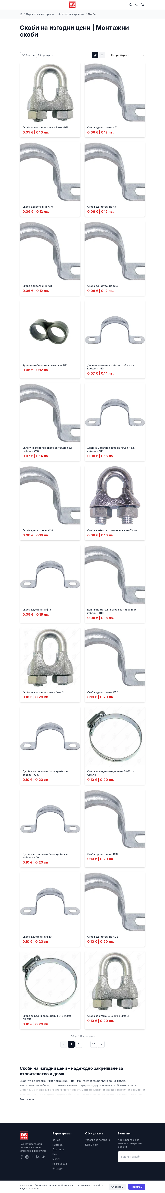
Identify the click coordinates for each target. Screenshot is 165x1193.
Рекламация (59, 1163)
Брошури (57, 1168)
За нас (56, 1139)
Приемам (136, 1186)
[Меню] (23, 4)
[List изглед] (102, 55)
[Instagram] (27, 1157)
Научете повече (29, 1188)
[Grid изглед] (95, 55)
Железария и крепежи (71, 14)
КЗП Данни (91, 1144)
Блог (55, 1154)
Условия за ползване (97, 1139)
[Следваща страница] (101, 1044)
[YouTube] (32, 1157)
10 (93, 1044)
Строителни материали (40, 14)
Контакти (57, 1144)
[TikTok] (43, 1157)
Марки (56, 1158)
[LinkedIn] (38, 1157)
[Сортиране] (126, 55)
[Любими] (136, 4)
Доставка (58, 1149)
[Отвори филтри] (28, 55)
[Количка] (142, 4)
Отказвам (117, 1186)
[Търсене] (130, 4)
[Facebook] (21, 1157)
